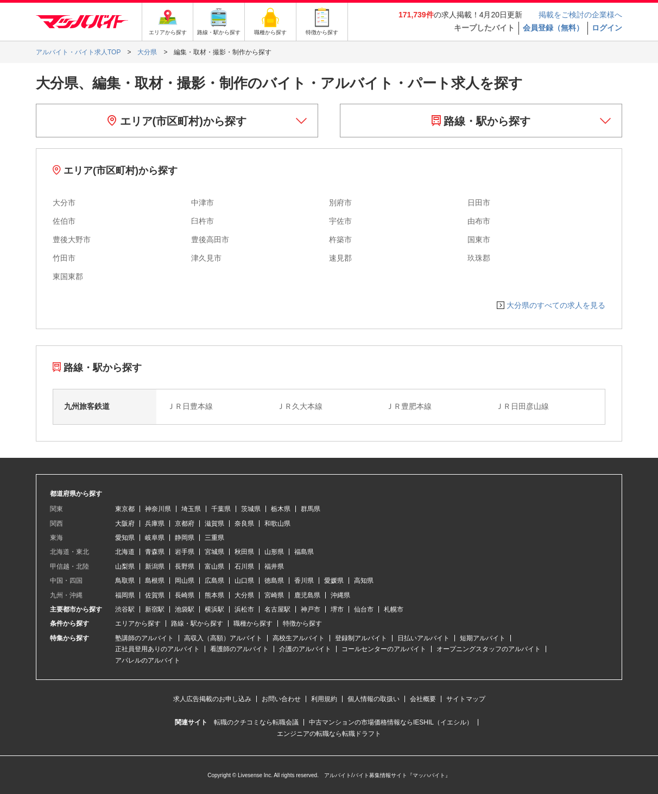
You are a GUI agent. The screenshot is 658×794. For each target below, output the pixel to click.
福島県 (304, 552)
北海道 (125, 552)
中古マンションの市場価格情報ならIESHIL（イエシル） (391, 722)
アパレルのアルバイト (147, 660)
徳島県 (274, 580)
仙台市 (364, 609)
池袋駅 (184, 609)
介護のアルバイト (305, 649)
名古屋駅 (277, 609)
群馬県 (310, 509)
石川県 (244, 566)
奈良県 (244, 523)
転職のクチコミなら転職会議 (256, 722)
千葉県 (221, 509)
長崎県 (184, 595)
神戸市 (310, 609)
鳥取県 (125, 580)
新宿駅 (154, 609)
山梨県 (125, 566)
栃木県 (280, 509)
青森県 (154, 552)
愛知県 (125, 537)
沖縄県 (340, 595)
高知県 (364, 580)
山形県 (274, 552)
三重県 (214, 537)
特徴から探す (302, 623)
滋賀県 (214, 523)
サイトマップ (465, 699)
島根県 (154, 580)
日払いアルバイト (423, 638)
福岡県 (125, 595)
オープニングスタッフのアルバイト (488, 649)
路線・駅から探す (481, 121)
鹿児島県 (307, 595)
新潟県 (154, 566)
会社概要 (423, 699)
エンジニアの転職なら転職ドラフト (329, 734)
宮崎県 (274, 595)
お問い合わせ (281, 699)
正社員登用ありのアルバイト (157, 649)
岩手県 (184, 552)
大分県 (244, 595)
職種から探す (253, 623)
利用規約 (324, 699)
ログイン (607, 27)
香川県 (304, 580)
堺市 (337, 609)
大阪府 (125, 523)
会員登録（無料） (553, 27)
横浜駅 (214, 609)
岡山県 (184, 580)
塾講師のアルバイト (144, 638)
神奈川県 (158, 509)
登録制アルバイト (361, 638)
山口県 (244, 580)
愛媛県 (334, 580)
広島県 (214, 580)
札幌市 (393, 609)
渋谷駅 (125, 609)
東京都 (125, 509)
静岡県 (184, 537)
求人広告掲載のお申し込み (212, 699)
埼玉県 (191, 509)
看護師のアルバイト (239, 649)
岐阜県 (154, 537)
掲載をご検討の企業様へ (580, 14)
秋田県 (244, 552)
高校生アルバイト (299, 638)
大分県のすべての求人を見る (556, 305)
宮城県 (214, 552)
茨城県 (251, 509)
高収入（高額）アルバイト (223, 638)
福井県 (274, 566)
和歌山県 (277, 523)
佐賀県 (154, 595)
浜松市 (244, 609)
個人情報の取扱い (373, 699)
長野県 (184, 566)
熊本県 (214, 595)
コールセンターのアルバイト (383, 649)
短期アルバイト (482, 638)
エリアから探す (138, 623)
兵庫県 (154, 523)
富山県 (214, 566)
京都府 (184, 523)
